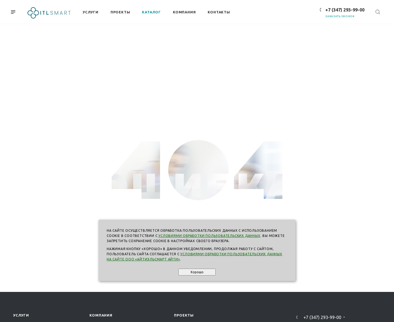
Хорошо (197, 272)
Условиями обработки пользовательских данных (209, 235)
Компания (100, 315)
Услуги (21, 315)
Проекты (184, 315)
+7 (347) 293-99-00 (344, 9)
